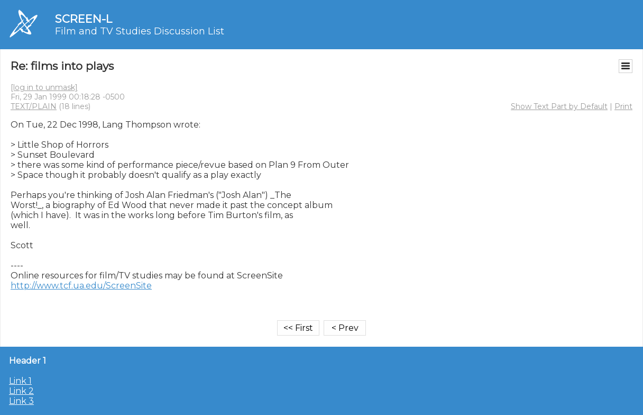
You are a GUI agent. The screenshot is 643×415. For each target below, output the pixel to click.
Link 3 (21, 401)
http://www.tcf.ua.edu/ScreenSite (81, 286)
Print (623, 106)
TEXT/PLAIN (34, 106)
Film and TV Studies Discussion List (139, 31)
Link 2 (21, 391)
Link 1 (20, 381)
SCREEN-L (83, 18)
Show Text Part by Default (559, 106)
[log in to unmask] (44, 87)
